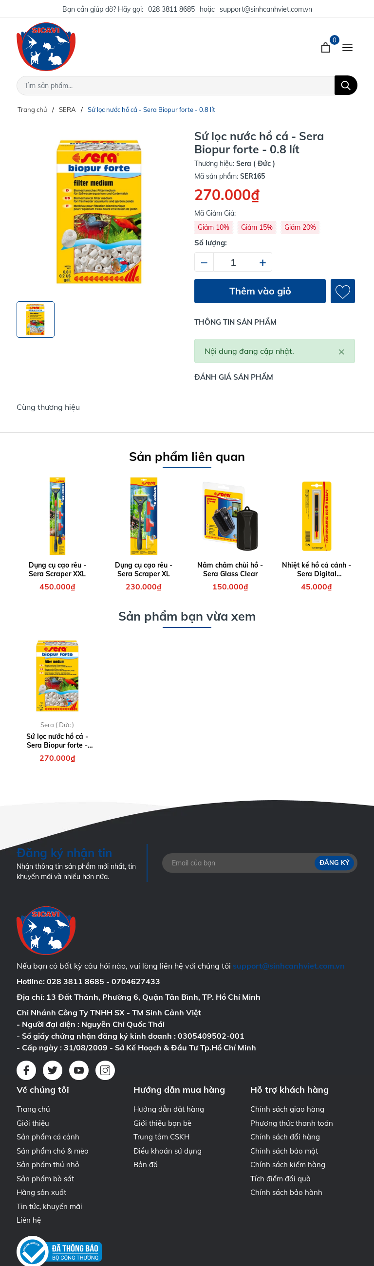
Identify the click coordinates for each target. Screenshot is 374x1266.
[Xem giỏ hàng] (326, 47)
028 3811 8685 (171, 9)
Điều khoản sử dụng (167, 1151)
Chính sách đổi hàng (285, 1136)
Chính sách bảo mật (284, 1151)
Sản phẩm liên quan (187, 456)
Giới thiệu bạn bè (162, 1123)
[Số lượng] (233, 262)
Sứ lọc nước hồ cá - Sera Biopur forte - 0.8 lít (57, 741)
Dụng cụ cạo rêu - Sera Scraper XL (143, 569)
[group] (99, 211)
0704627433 (136, 981)
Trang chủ (33, 1109)
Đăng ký (334, 863)
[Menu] (347, 47)
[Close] (341, 351)
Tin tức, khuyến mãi (49, 1206)
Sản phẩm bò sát (45, 1178)
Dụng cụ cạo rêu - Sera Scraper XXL (57, 569)
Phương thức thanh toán (291, 1123)
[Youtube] (79, 1070)
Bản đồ (145, 1164)
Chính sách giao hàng (287, 1109)
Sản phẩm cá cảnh (48, 1136)
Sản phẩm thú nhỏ (48, 1164)
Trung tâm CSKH (161, 1136)
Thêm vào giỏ (260, 291)
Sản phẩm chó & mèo (53, 1151)
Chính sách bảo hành (286, 1192)
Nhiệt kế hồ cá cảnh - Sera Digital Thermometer (316, 569)
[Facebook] (26, 1070)
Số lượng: (210, 242)
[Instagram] (105, 1070)
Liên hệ (29, 1220)
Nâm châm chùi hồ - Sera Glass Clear (230, 569)
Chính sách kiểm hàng (287, 1164)
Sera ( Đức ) (57, 725)
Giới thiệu (33, 1123)
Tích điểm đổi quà (280, 1178)
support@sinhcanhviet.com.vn (266, 9)
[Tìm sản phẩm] (187, 85)
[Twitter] (52, 1070)
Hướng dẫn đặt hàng (168, 1109)
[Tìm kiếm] (346, 85)
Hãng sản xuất (41, 1192)
